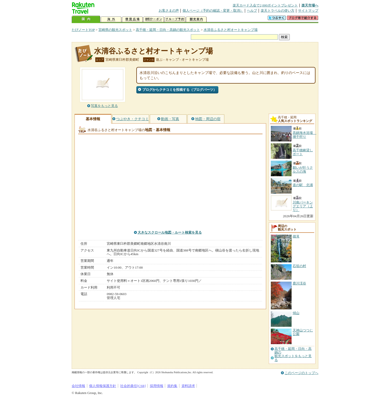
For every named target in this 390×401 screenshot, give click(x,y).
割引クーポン (153, 19)
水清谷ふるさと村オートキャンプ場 (231, 30)
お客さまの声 (169, 10)
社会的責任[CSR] (133, 386)
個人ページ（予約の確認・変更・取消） (213, 10)
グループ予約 (175, 19)
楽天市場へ (309, 5)
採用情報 (156, 386)
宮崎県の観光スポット (115, 30)
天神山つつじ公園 (303, 332)
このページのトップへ (301, 373)
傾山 (296, 313)
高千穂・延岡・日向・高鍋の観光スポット (168, 30)
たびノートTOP (83, 30)
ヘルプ (252, 10)
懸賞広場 (132, 19)
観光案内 (196, 19)
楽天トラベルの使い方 (277, 10)
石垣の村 (299, 266)
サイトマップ (308, 10)
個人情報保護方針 (102, 386)
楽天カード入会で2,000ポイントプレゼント (265, 5)
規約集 (172, 386)
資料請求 (188, 386)
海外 (111, 19)
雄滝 (296, 236)
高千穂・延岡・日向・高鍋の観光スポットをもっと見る (293, 354)
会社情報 (78, 386)
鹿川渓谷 (299, 283)
